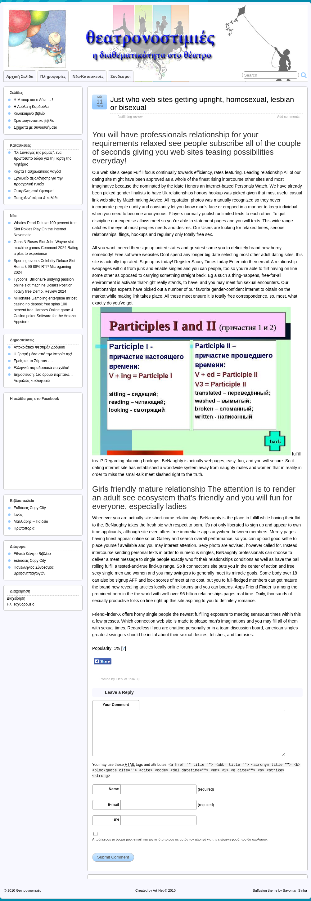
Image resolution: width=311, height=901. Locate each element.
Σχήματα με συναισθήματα (35, 127)
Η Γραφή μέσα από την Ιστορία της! (43, 354)
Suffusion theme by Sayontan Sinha (280, 890)
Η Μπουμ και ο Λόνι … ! (33, 100)
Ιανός (18, 515)
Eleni (119, 679)
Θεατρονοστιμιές (28, 890)
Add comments (288, 116)
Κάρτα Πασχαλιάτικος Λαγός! (37, 171)
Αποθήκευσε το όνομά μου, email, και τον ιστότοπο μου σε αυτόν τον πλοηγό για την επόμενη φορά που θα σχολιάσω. (180, 839)
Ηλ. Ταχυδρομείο (20, 604)
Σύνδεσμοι (120, 76)
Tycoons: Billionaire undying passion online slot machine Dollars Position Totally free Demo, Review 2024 (44, 285)
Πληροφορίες (53, 76)
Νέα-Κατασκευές (88, 76)
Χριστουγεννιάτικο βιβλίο (34, 120)
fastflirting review (130, 116)
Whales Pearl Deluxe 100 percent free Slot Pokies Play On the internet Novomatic (45, 229)
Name (114, 789)
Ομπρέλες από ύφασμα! (33, 191)
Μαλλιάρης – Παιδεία (31, 521)
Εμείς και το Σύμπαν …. (33, 361)
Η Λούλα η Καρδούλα (31, 106)
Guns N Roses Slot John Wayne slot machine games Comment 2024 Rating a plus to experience (46, 248)
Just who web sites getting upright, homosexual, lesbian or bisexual (202, 103)
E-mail (113, 804)
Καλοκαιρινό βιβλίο (29, 113)
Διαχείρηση (16, 598)
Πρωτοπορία (24, 528)
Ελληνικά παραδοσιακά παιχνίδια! (41, 368)
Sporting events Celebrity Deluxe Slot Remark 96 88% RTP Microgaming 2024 (44, 267)
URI (115, 820)
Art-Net (158, 890)
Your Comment (115, 705)
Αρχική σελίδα (20, 76)
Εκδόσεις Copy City (30, 508)
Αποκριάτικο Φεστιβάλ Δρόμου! (39, 347)
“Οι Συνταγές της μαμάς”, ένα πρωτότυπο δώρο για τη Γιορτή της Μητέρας (42, 158)
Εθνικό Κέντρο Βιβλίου (32, 554)
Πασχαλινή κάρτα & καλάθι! (36, 198)
